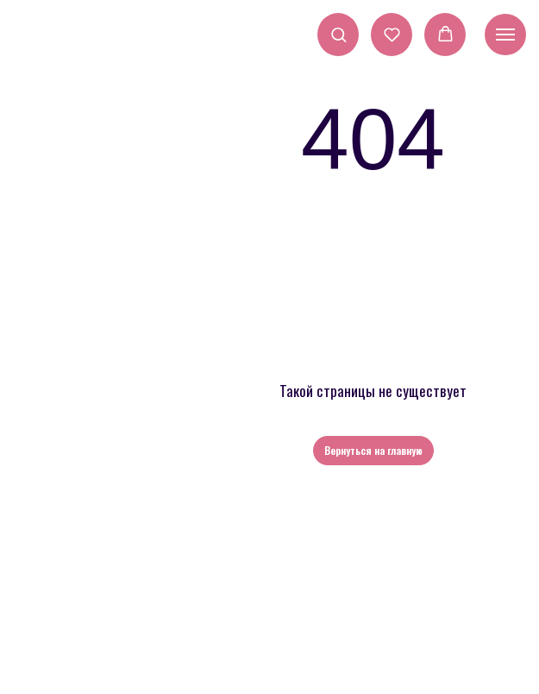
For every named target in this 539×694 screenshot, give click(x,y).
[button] (338, 34)
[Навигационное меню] (505, 34)
